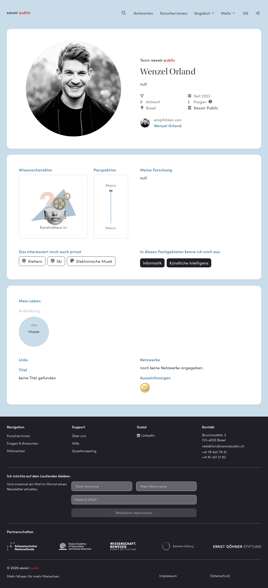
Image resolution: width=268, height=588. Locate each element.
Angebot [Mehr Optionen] (204, 13)
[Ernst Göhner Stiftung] (237, 546)
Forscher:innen (173, 13)
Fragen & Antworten (22, 443)
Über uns (79, 435)
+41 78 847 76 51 (214, 451)
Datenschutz (220, 575)
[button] (53, 207)
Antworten (143, 13)
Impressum (168, 575)
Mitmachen (16, 450)
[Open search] (124, 13)
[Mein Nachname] (166, 486)
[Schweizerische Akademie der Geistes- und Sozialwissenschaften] (82, 546)
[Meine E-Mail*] (133, 499)
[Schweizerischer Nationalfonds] (31, 546)
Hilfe (75, 443)
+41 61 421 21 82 (214, 457)
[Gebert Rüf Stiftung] (134, 546)
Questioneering (84, 450)
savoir (19, 12)
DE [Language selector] (245, 13)
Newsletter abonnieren (134, 512)
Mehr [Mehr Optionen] (228, 13)
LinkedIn (146, 435)
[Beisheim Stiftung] (186, 546)
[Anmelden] (257, 13)
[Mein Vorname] (101, 486)
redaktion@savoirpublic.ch (223, 446)
